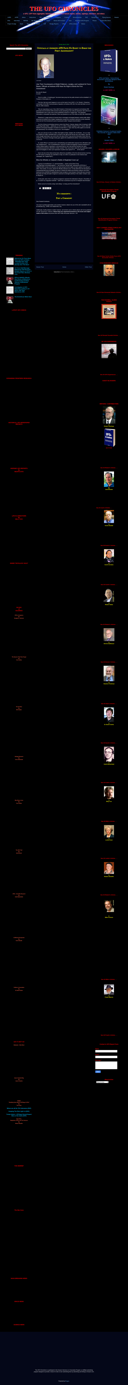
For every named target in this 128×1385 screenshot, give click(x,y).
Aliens (24, 17)
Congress (58, 17)
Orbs (70, 20)
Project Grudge (12, 24)
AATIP (16, 17)
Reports (29, 24)
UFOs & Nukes (73, 24)
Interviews (17, 20)
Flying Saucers (106, 17)
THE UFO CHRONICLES (64, 8)
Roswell (37, 24)
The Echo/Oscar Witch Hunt (23, 297)
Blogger (67, 1381)
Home (64, 267)
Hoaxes (116, 17)
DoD (86, 17)
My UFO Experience (37, 20)
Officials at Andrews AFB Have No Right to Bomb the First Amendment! (64, 49)
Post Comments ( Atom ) (67, 272)
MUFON (25, 20)
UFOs (63, 24)
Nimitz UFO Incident (59, 20)
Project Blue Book (105, 20)
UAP (44, 24)
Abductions (32, 17)
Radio (21, 24)
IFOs (9, 20)
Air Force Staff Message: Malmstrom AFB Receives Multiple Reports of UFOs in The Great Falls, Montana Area (23, 271)
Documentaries (77, 17)
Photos (94, 20)
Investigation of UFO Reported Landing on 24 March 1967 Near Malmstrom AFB (21, 289)
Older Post (88, 267)
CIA (41, 17)
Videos (83, 24)
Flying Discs (94, 17)
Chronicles (48, 17)
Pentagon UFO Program (82, 20)
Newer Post (40, 267)
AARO (9, 17)
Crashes (66, 17)
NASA (48, 20)
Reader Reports (54, 24)
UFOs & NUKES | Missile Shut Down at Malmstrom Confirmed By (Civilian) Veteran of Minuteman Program (22, 280)
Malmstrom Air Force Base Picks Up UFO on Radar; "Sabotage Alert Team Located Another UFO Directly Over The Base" (22, 261)
